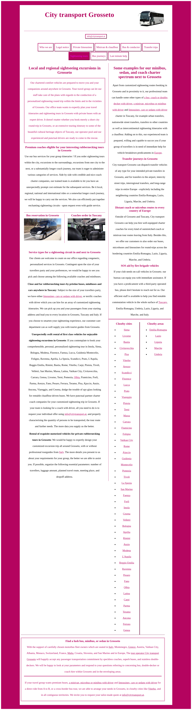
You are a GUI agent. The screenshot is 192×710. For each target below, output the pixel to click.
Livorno (127, 336)
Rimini (126, 538)
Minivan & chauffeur (107, 47)
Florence (126, 378)
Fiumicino (126, 427)
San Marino (127, 489)
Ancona (127, 618)
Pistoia (126, 403)
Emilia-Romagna (158, 329)
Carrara (127, 421)
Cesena (126, 513)
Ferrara (126, 624)
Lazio (158, 336)
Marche (158, 348)
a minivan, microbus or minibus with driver (91, 682)
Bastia (126, 342)
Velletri (126, 519)
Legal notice (62, 47)
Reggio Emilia (126, 562)
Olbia (77, 377)
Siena (127, 329)
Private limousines (82, 47)
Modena (126, 550)
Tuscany (162, 302)
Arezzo (126, 366)
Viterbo (126, 360)
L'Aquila (126, 556)
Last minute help (118, 56)
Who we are (45, 47)
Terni (126, 409)
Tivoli (127, 476)
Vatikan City (126, 440)
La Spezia (127, 483)
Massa (126, 415)
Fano (126, 581)
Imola (127, 507)
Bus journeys (99, 56)
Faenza (126, 495)
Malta (70, 653)
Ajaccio (127, 452)
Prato (126, 391)
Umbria (158, 354)
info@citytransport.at (96, 36)
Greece (131, 647)
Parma (126, 605)
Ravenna (126, 569)
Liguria (158, 342)
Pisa (127, 354)
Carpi (127, 599)
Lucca (126, 384)
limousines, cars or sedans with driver (62, 296)
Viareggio (127, 397)
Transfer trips (151, 47)
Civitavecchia (127, 348)
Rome (127, 446)
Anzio (126, 544)
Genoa (126, 630)
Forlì (126, 501)
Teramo (127, 611)
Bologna (126, 526)
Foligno (127, 434)
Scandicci (127, 372)
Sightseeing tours (79, 56)
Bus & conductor (131, 47)
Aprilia (126, 532)
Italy (61, 452)
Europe (158, 152)
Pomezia (126, 470)
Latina (126, 593)
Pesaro (126, 575)
